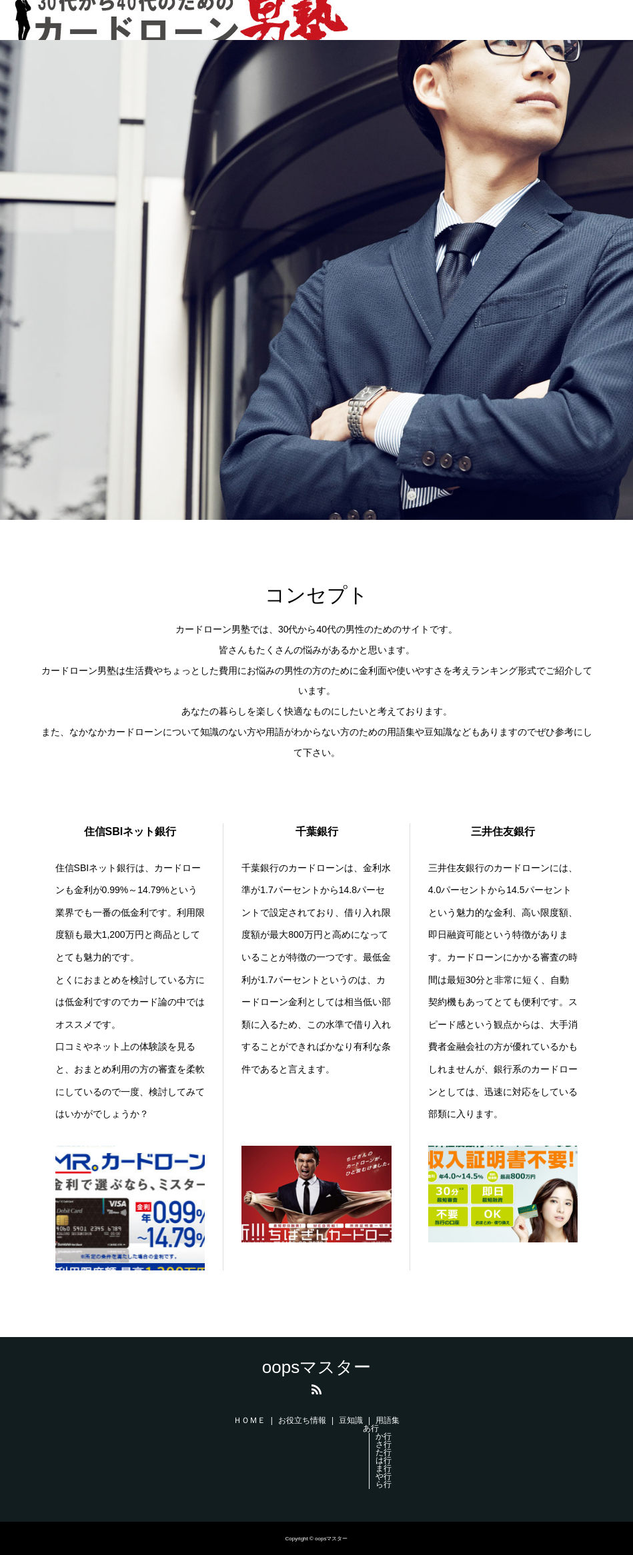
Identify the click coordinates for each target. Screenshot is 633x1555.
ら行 (384, 1484)
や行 (384, 1476)
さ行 (384, 1444)
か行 (384, 1436)
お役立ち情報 (302, 1420)
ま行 (384, 1468)
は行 (384, 1460)
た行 (384, 1452)
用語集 (388, 1420)
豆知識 (351, 1420)
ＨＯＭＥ (249, 1420)
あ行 (371, 1428)
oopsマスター (316, 1367)
